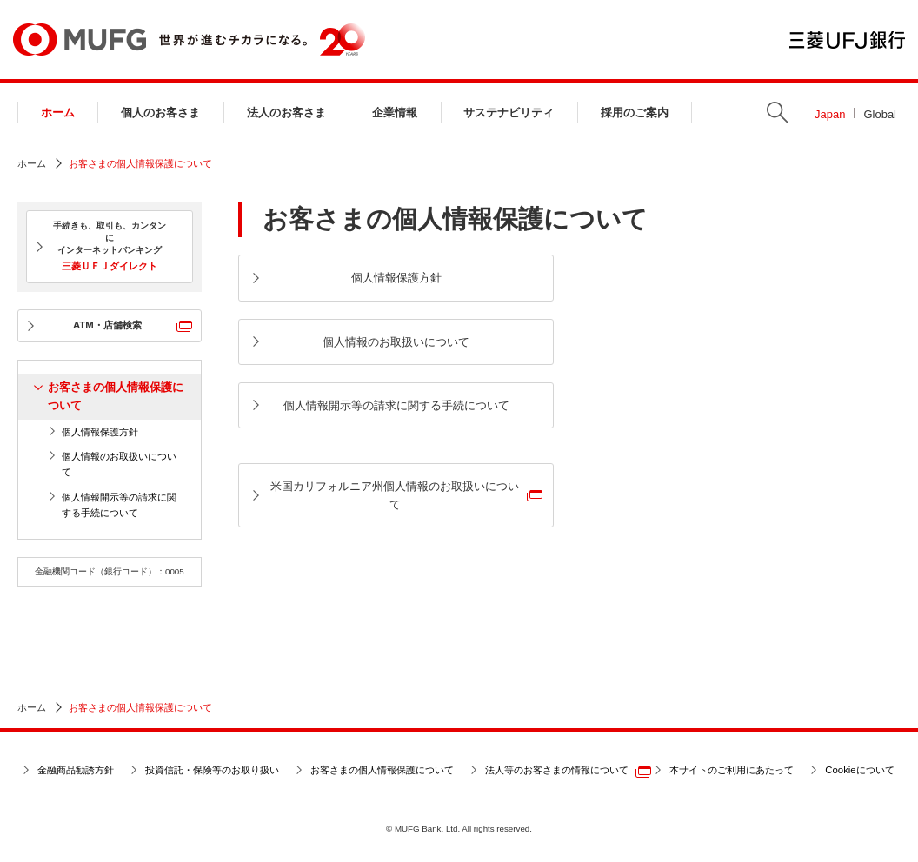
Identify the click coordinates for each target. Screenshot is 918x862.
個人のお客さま (160, 112)
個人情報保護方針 (100, 432)
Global (879, 114)
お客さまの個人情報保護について (115, 396)
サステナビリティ (508, 112)
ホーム (58, 112)
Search (777, 112)
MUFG (79, 39)
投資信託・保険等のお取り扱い (212, 770)
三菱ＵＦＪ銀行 (847, 40)
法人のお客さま (286, 112)
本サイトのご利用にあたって (731, 770)
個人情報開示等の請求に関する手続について (119, 505)
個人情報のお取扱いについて (119, 464)
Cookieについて (859, 770)
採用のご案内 (635, 112)
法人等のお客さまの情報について (557, 770)
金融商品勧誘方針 (75, 770)
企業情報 (394, 112)
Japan (830, 114)
